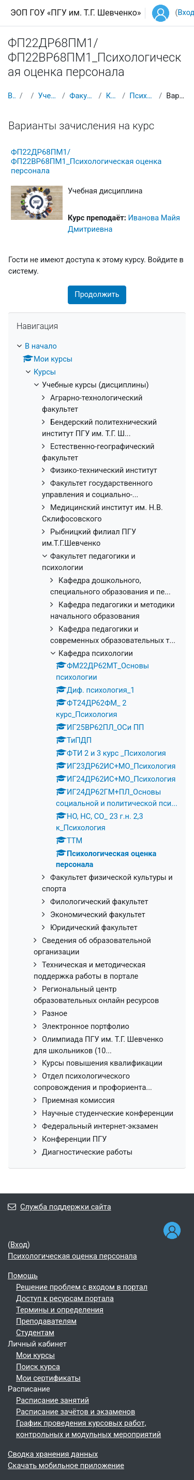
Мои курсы (35, 1355)
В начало (12, 95)
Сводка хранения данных (53, 1454)
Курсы (45, 372)
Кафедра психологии (112, 95)
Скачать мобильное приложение (66, 1465)
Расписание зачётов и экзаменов (75, 1411)
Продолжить (97, 294)
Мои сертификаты (48, 1378)
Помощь (23, 1275)
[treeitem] (97, 749)
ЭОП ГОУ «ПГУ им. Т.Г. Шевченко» (75, 13)
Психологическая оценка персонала (142, 95)
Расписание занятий (52, 1400)
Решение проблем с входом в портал (81, 1287)
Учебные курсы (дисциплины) (48, 95)
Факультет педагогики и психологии (81, 95)
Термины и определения (59, 1309)
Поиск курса (38, 1366)
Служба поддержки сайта (59, 1207)
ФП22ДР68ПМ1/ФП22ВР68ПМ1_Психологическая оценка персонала (86, 161)
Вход (18, 1244)
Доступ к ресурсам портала (65, 1298)
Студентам (35, 1332)
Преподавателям (46, 1321)
